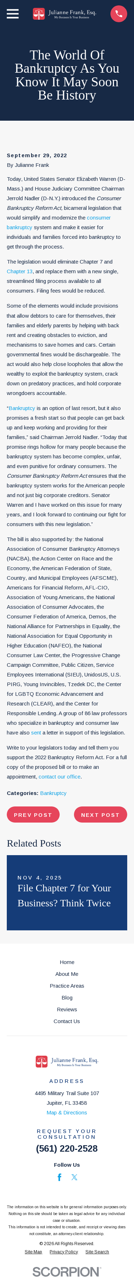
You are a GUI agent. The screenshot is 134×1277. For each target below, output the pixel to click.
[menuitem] (33, 1252)
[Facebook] (59, 1177)
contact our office (59, 777)
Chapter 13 (20, 271)
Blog (67, 997)
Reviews (67, 1009)
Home (67, 962)
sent (36, 732)
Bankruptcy (22, 408)
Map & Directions (66, 1112)
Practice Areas (67, 986)
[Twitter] (74, 1177)
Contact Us (67, 1021)
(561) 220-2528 (67, 1148)
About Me (66, 974)
